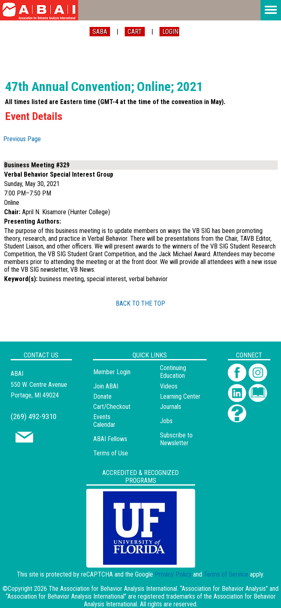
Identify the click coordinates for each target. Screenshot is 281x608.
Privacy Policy (173, 574)
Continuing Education (173, 371)
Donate (102, 396)
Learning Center (180, 396)
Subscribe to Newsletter (176, 439)
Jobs (166, 421)
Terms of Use (110, 453)
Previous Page (22, 139)
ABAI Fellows (110, 439)
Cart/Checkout (111, 407)
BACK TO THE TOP (140, 303)
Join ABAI (105, 386)
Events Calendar (104, 420)
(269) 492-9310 (33, 416)
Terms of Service (226, 574)
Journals (170, 407)
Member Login (111, 372)
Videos (169, 386)
